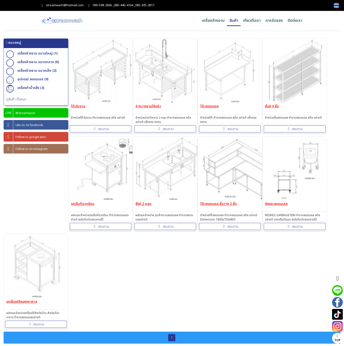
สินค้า (233, 20)
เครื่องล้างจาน (213, 20)
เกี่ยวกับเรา (252, 20)
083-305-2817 (144, 5)
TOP (337, 338)
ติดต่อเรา (295, 20)
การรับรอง (274, 20)
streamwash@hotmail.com (65, 5)
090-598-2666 (102, 5)
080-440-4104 (123, 5)
